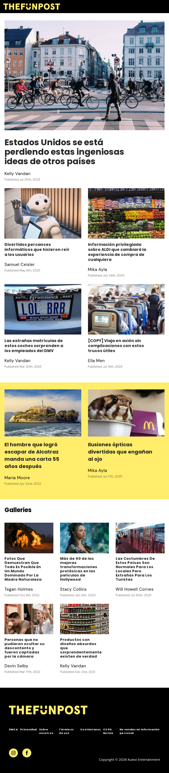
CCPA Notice (108, 731)
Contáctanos (90, 729)
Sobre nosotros (46, 731)
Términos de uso (66, 731)
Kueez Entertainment (144, 759)
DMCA (13, 729)
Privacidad (28, 729)
